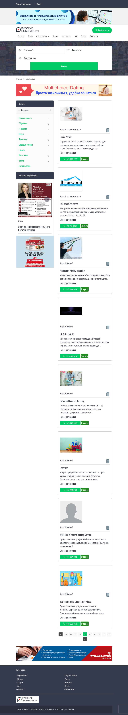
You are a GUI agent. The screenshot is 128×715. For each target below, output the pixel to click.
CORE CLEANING (67, 326)
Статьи (83, 36)
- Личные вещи (69, 681)
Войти (39, 4)
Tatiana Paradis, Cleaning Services (75, 594)
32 (71, 627)
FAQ (76, 36)
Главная (21, 36)
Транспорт (23, 131)
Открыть (84, 151)
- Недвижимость (21, 668)
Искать (88, 58)
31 (66, 627)
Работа (22, 142)
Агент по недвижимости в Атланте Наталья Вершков (34, 220)
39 (104, 627)
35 (85, 627)
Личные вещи (24, 158)
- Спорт (18, 678)
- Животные (68, 675)
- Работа (67, 671)
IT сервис (23, 121)
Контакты (94, 36)
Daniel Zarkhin (66, 129)
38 (99, 627)
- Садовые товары (70, 668)
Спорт (21, 126)
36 (90, 627)
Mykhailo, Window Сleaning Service (75, 527)
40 (109, 627)
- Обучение (19, 671)
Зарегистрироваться (23, 4)
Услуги (30, 36)
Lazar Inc (64, 460)
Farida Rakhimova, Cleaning (72, 393)
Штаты (55, 36)
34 (80, 627)
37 (95, 627)
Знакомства (66, 36)
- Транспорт (20, 681)
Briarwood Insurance (69, 196)
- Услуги (66, 678)
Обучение (23, 115)
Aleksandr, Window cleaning (72, 263)
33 (76, 627)
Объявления (41, 36)
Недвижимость (25, 110)
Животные (23, 147)
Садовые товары (26, 137)
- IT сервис (20, 675)
